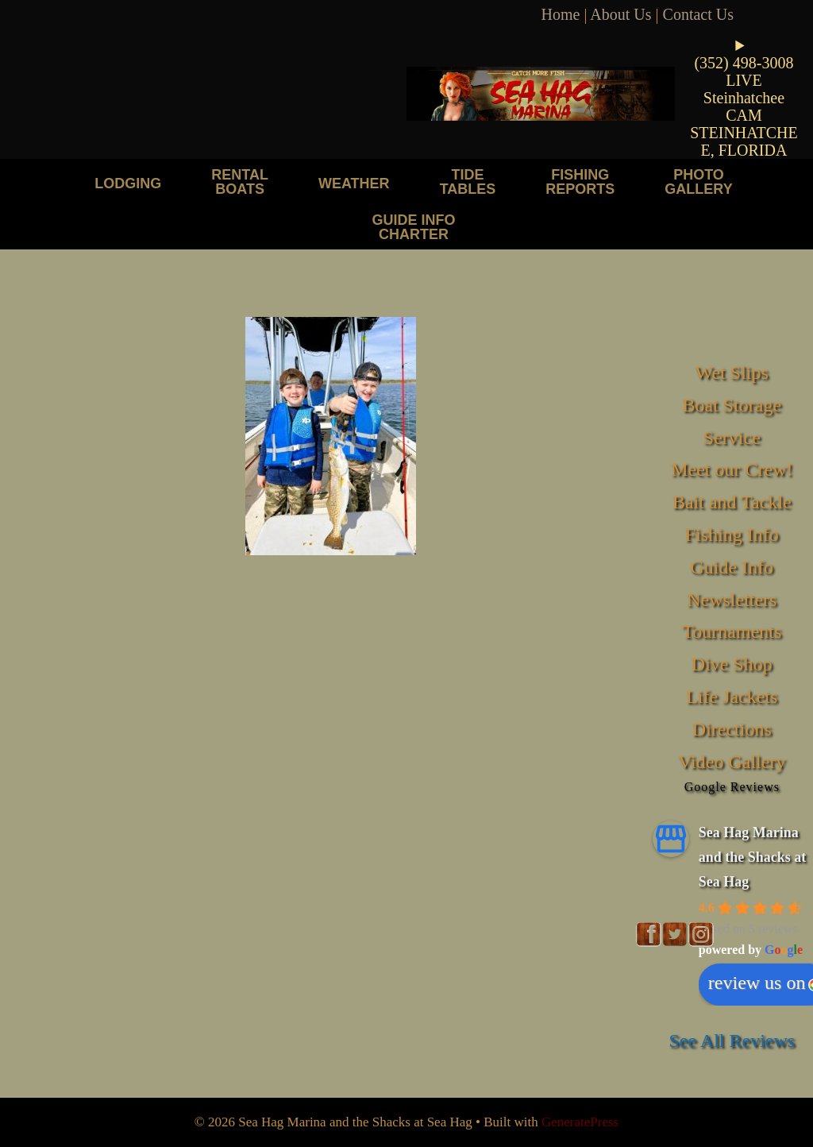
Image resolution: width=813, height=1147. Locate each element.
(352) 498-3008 (743, 62)
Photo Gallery (698, 181)
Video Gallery (731, 761)
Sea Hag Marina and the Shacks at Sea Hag (753, 857)
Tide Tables (468, 181)
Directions (732, 729)
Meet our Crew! (731, 469)
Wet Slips (732, 372)
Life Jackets (731, 696)
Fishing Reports (580, 181)
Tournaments (731, 631)
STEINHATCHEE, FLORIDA (744, 141)
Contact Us (698, 14)
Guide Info (731, 567)
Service (732, 437)
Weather (354, 183)
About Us (620, 14)
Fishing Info (732, 534)
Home (560, 14)
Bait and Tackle (732, 502)
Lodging (127, 183)
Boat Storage (731, 405)
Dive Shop (732, 664)
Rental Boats (239, 181)
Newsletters (731, 599)
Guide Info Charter (413, 226)
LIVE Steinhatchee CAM (743, 97)
